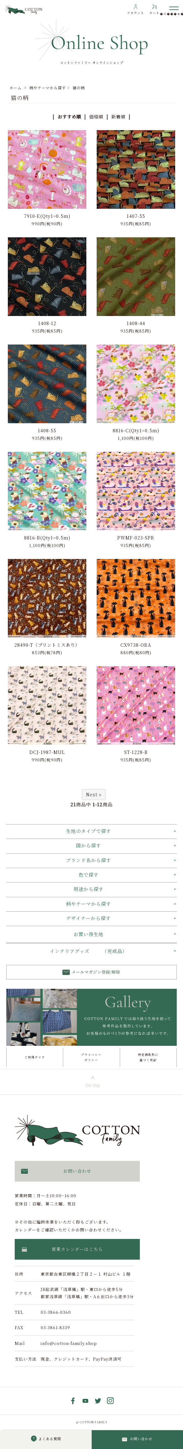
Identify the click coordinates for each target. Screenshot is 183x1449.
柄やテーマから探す (47, 87)
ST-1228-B (136, 752)
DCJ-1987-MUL (47, 752)
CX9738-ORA (135, 644)
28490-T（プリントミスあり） (47, 644)
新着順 (118, 116)
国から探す (88, 845)
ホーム (15, 87)
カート (154, 13)
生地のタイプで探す (88, 831)
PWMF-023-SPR (135, 537)
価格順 (96, 116)
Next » (94, 794)
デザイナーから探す (88, 918)
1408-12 (47, 323)
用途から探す (89, 889)
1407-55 (136, 216)
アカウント (135, 13)
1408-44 (136, 323)
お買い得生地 (89, 934)
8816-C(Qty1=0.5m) (136, 430)
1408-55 (47, 430)
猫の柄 (79, 87)
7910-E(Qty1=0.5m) (47, 216)
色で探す (89, 874)
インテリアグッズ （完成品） (88, 951)
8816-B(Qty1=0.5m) (47, 537)
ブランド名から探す (88, 860)
